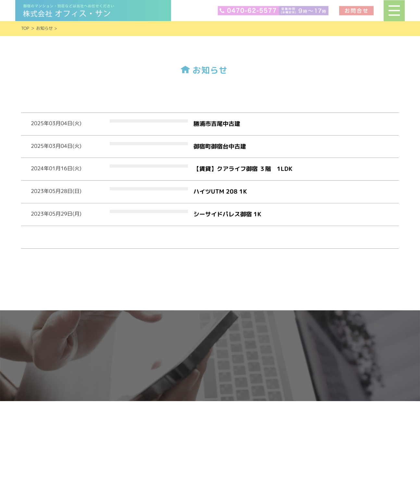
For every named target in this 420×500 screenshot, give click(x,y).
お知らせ (44, 28)
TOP (25, 28)
